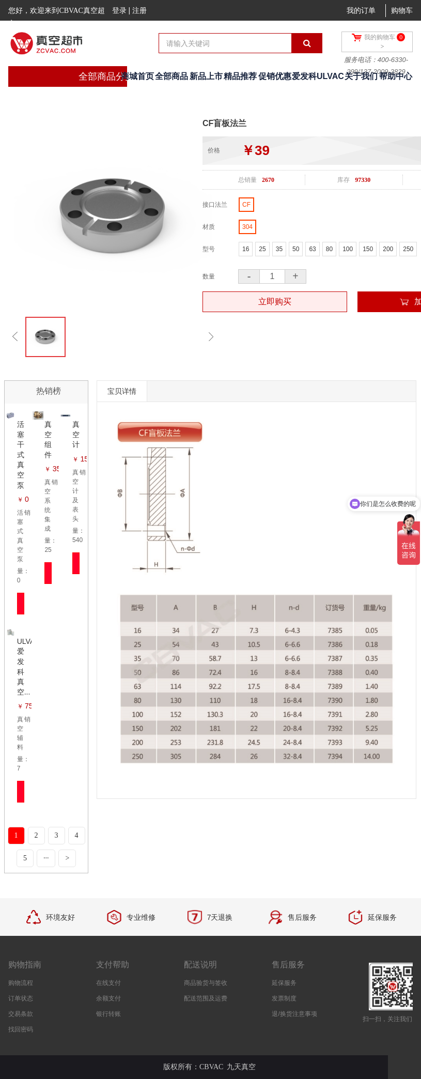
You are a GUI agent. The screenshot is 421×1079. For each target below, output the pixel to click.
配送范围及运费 (205, 998)
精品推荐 (240, 76)
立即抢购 (21, 603)
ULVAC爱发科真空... (24, 666)
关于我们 (361, 76)
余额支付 (108, 998)
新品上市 (206, 76)
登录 (119, 10)
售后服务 (288, 964)
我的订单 (361, 10)
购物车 (402, 10)
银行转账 (108, 1014)
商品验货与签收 (205, 982)
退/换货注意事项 (294, 1014)
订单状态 (20, 998)
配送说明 (200, 964)
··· (46, 858)
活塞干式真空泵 (20, 454)
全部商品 (171, 76)
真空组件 (48, 439)
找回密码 (20, 1029)
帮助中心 (395, 76)
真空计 (76, 434)
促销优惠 (274, 76)
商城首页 (137, 76)
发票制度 (284, 998)
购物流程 (20, 982)
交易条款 (20, 1014)
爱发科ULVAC (318, 76)
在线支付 (108, 982)
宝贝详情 (121, 391)
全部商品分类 (106, 76)
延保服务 (284, 982)
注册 (139, 10)
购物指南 (24, 964)
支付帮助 (112, 964)
